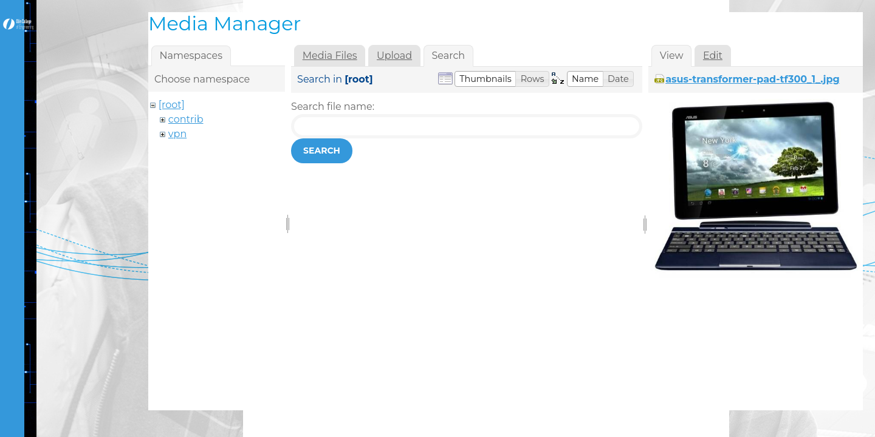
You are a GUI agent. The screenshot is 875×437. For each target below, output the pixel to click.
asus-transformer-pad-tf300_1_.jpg (752, 79)
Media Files (330, 55)
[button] (485, 79)
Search (321, 150)
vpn (177, 134)
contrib (186, 119)
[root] (172, 104)
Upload (394, 55)
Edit (712, 55)
